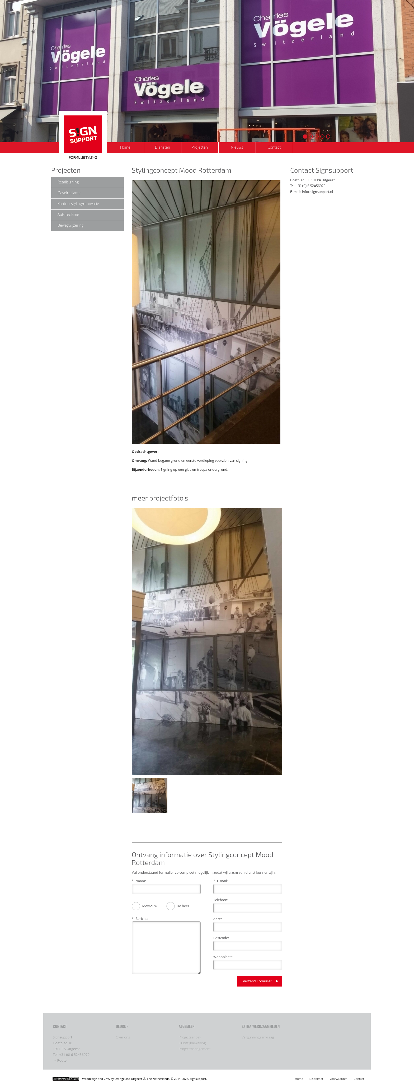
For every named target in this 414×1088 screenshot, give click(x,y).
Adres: (218, 918)
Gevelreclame (69, 192)
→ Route (60, 1060)
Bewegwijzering (70, 225)
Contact (274, 147)
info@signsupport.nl (317, 192)
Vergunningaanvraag (258, 1037)
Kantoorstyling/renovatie (78, 203)
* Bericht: (140, 918)
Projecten (200, 147)
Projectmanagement (195, 1048)
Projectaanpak (190, 1037)
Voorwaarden (338, 1079)
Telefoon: (220, 899)
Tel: (56, 1054)
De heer (177, 906)
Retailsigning (68, 181)
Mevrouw (144, 906)
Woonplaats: (223, 956)
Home (125, 147)
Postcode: (221, 937)
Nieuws (237, 147)
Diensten (162, 147)
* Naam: (139, 880)
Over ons (123, 1037)
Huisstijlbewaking (192, 1043)
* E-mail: (220, 880)
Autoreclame (68, 214)
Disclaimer (316, 1079)
